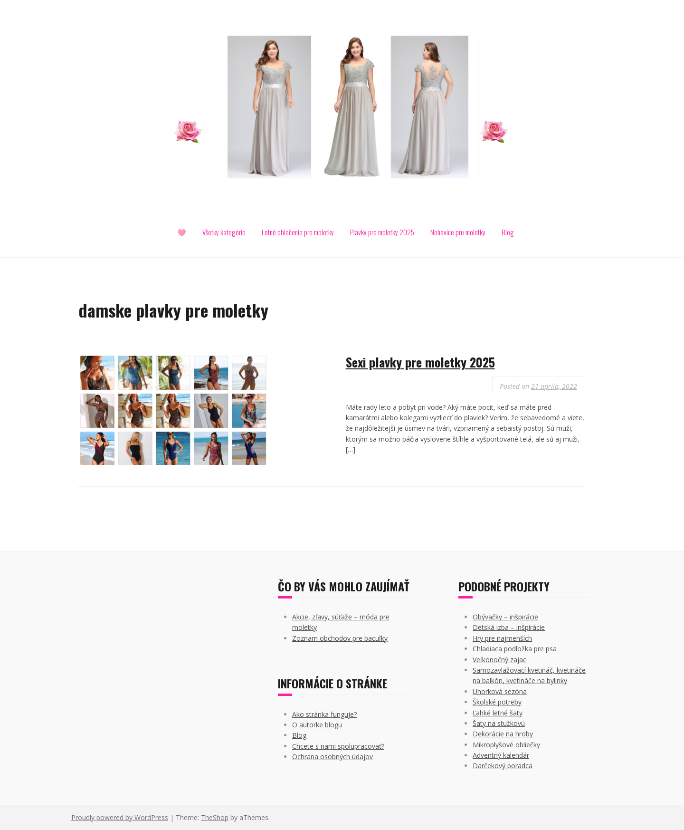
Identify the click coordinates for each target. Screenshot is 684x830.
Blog (508, 232)
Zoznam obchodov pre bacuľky (340, 638)
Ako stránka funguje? (324, 714)
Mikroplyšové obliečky (506, 744)
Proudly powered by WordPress (119, 817)
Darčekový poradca (502, 765)
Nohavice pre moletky (457, 232)
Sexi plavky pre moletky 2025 (420, 362)
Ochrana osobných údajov (332, 756)
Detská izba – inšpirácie (509, 627)
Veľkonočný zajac (499, 659)
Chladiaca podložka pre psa (515, 648)
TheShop (214, 817)
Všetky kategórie (224, 232)
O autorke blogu (317, 724)
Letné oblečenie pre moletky (298, 232)
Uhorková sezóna (500, 691)
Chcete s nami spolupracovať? (338, 746)
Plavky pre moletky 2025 (382, 232)
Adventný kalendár (501, 755)
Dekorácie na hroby (503, 733)
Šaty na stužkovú (499, 723)
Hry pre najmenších (502, 638)
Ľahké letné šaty (497, 712)
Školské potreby (497, 701)
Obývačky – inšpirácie (505, 616)
